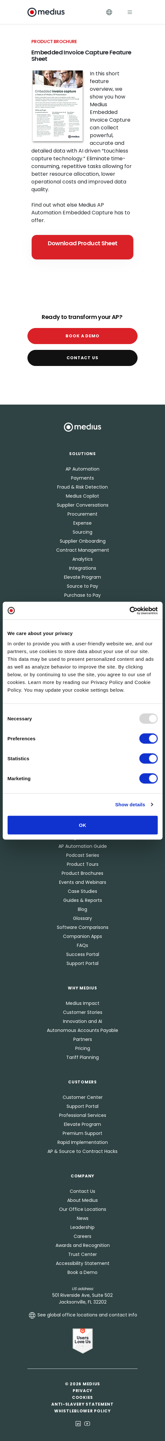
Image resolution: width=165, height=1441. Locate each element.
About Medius (82, 1200)
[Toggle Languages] (109, 12)
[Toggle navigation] (130, 12)
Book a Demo (83, 336)
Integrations (82, 568)
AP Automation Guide (82, 846)
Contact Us (82, 357)
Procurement (82, 514)
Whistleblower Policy (82, 1411)
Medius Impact (82, 1003)
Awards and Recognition (83, 1245)
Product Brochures (82, 873)
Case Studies (82, 891)
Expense (82, 523)
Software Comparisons (82, 927)
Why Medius (82, 988)
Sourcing (82, 532)
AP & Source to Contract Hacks (82, 1151)
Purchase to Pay (82, 595)
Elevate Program (82, 577)
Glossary (82, 918)
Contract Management (82, 550)
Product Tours (82, 864)
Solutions (82, 453)
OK (82, 825)
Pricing (82, 1048)
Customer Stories (82, 1012)
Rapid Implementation (82, 1142)
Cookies (82, 1397)
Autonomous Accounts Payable (82, 1030)
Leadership (82, 1227)
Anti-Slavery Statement (82, 1404)
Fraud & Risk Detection (82, 487)
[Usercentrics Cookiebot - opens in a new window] (129, 610)
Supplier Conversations (82, 505)
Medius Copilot (82, 496)
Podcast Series (82, 855)
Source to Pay (82, 586)
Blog (82, 909)
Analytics (82, 559)
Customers (82, 1082)
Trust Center (82, 1254)
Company (82, 1176)
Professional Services (82, 1115)
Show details (130, 804)
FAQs (82, 945)
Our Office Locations (82, 1209)
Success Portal (82, 954)
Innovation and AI (82, 1021)
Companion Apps (82, 936)
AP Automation (82, 469)
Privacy (82, 1391)
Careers (82, 1236)
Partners (82, 1039)
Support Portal (82, 963)
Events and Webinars (82, 882)
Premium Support (82, 1133)
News (82, 1218)
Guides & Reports (82, 900)
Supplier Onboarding (83, 541)
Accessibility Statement (82, 1263)
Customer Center (83, 1097)
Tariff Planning (82, 1057)
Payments (82, 478)
